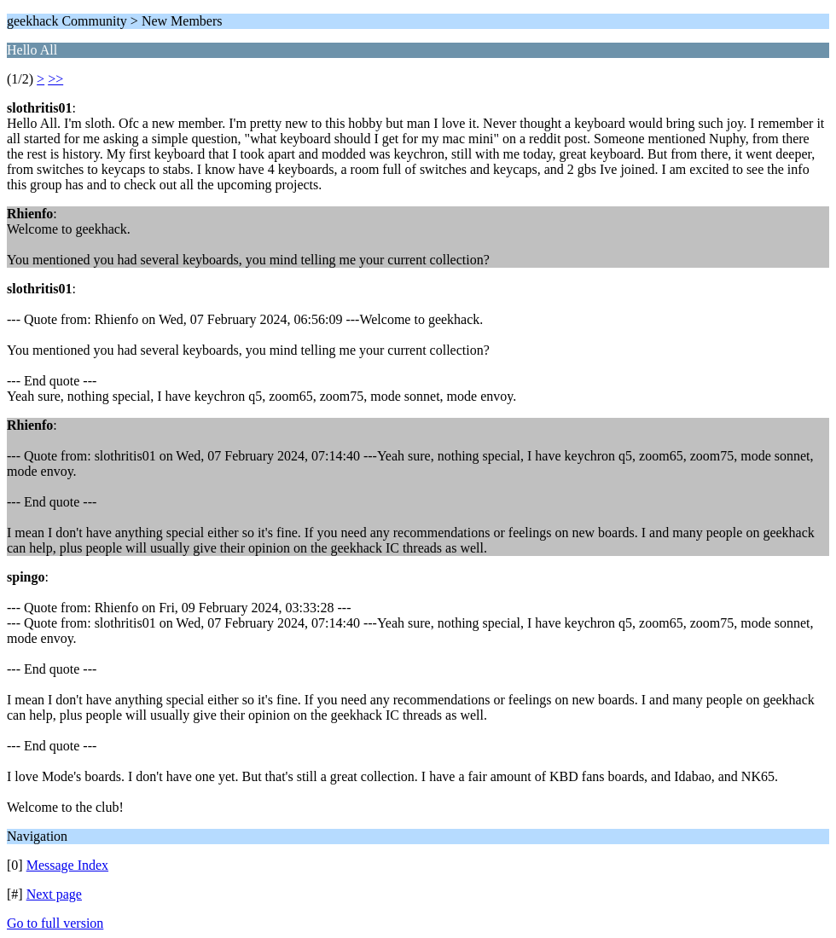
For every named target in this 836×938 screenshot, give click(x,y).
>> (55, 79)
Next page (54, 894)
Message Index (67, 865)
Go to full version (55, 923)
